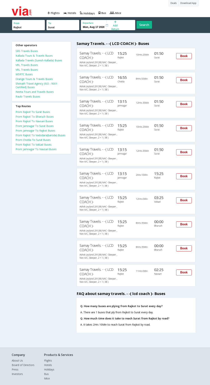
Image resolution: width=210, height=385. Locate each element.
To (49, 23)
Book (184, 56)
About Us (17, 360)
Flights (48, 360)
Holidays (49, 369)
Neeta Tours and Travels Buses (35, 92)
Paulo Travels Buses (28, 96)
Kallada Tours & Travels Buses (34, 55)
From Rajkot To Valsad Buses (34, 144)
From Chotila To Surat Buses (33, 140)
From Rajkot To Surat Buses (33, 112)
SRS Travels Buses (27, 51)
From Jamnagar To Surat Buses (35, 126)
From (16, 23)
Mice (47, 378)
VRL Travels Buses (27, 65)
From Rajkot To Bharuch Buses (35, 116)
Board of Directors (23, 365)
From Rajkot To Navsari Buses (34, 121)
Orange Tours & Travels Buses (34, 79)
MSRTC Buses (24, 74)
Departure (88, 22)
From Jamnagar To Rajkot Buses (35, 130)
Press (15, 369)
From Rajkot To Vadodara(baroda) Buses (40, 135)
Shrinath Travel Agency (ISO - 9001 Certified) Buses (36, 85)
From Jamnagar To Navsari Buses (36, 149)
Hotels (48, 365)
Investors (17, 374)
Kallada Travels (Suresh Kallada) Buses (39, 60)
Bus (46, 374)
